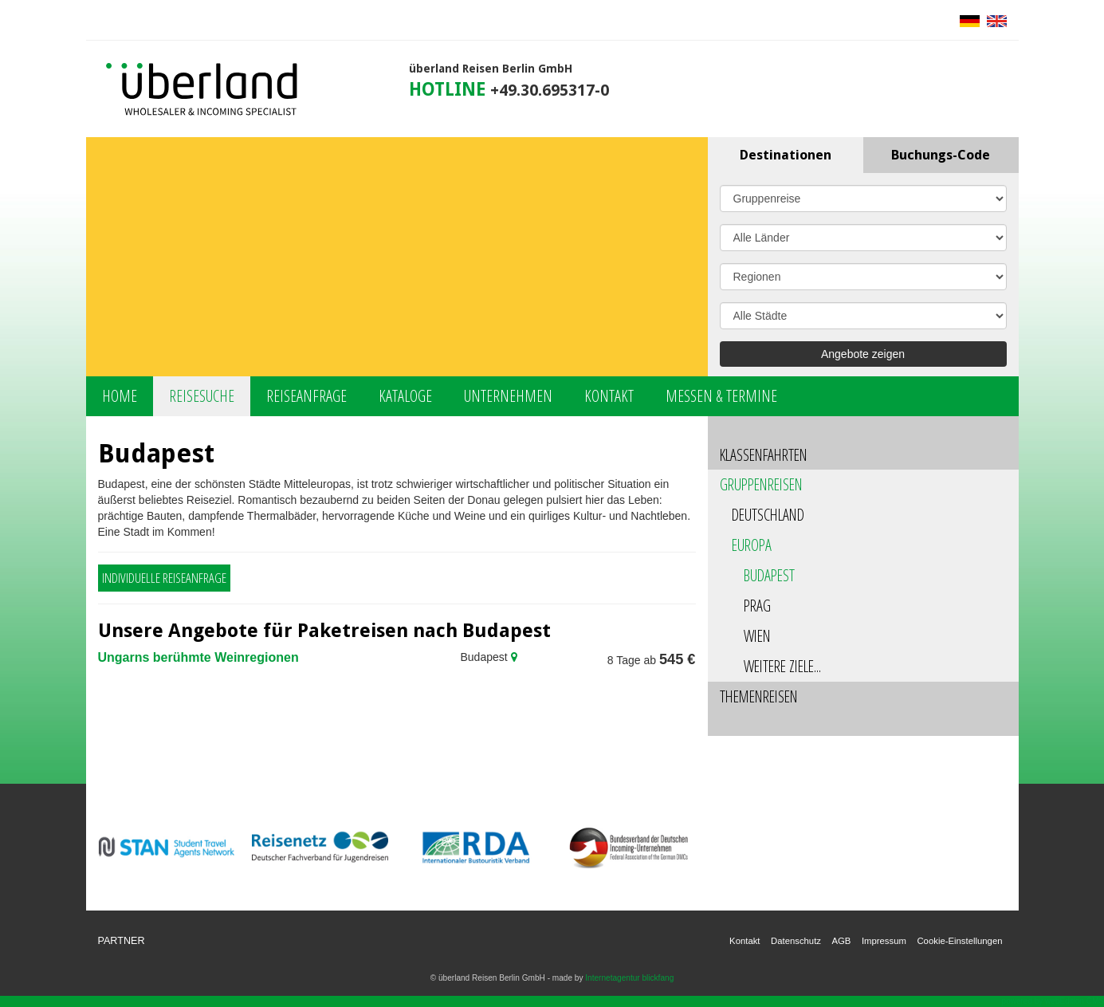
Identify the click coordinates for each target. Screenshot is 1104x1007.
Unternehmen (508, 396)
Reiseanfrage (306, 396)
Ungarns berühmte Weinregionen (198, 657)
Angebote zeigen (863, 354)
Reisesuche (201, 396)
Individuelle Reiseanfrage (164, 577)
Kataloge (405, 396)
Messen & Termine (721, 396)
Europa (752, 545)
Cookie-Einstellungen (959, 941)
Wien (757, 636)
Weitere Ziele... (782, 666)
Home (119, 396)
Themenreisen (759, 696)
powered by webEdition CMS (1053, 1001)
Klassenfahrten (763, 455)
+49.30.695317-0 (549, 90)
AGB (841, 941)
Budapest (769, 575)
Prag (757, 605)
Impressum (884, 941)
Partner (121, 940)
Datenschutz (796, 941)
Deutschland (768, 514)
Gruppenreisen (761, 484)
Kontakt (609, 396)
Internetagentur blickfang (629, 978)
